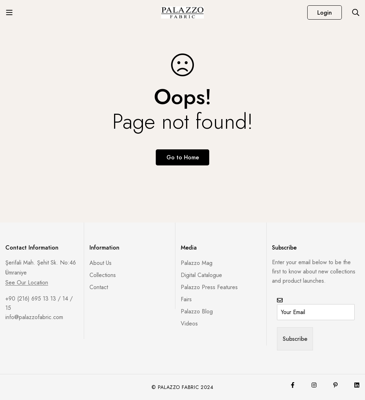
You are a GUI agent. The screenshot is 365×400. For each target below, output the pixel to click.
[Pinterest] (335, 385)
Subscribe (295, 339)
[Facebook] (292, 385)
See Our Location (26, 283)
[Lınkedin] (357, 385)
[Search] (356, 12)
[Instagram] (314, 385)
